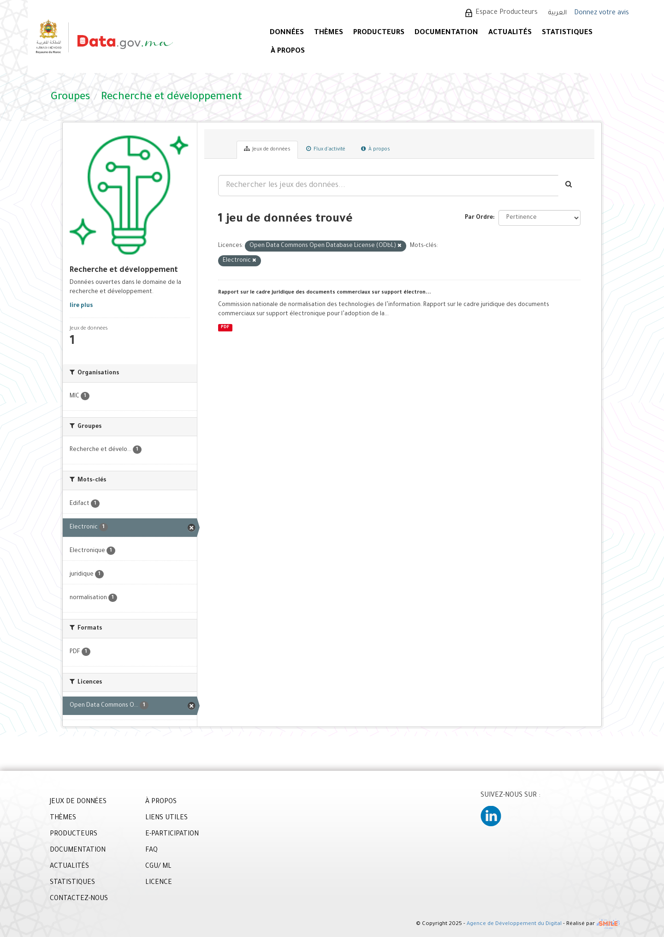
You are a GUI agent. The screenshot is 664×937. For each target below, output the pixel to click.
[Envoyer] (569, 185)
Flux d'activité (325, 149)
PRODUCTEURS (378, 33)
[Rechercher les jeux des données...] (388, 185)
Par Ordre (479, 218)
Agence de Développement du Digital (514, 925)
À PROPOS (288, 51)
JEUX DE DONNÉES (78, 802)
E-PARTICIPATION (172, 834)
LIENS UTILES (166, 818)
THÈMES (63, 818)
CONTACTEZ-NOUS (79, 899)
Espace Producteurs (506, 13)
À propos (375, 149)
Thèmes (328, 33)
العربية (557, 13)
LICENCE (158, 883)
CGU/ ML (158, 867)
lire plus (81, 306)
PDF (225, 327)
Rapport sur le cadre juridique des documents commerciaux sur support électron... (324, 292)
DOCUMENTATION (446, 33)
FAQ (151, 850)
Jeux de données (267, 149)
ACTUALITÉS (510, 33)
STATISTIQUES (567, 33)
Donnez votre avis (601, 13)
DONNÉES (287, 33)
